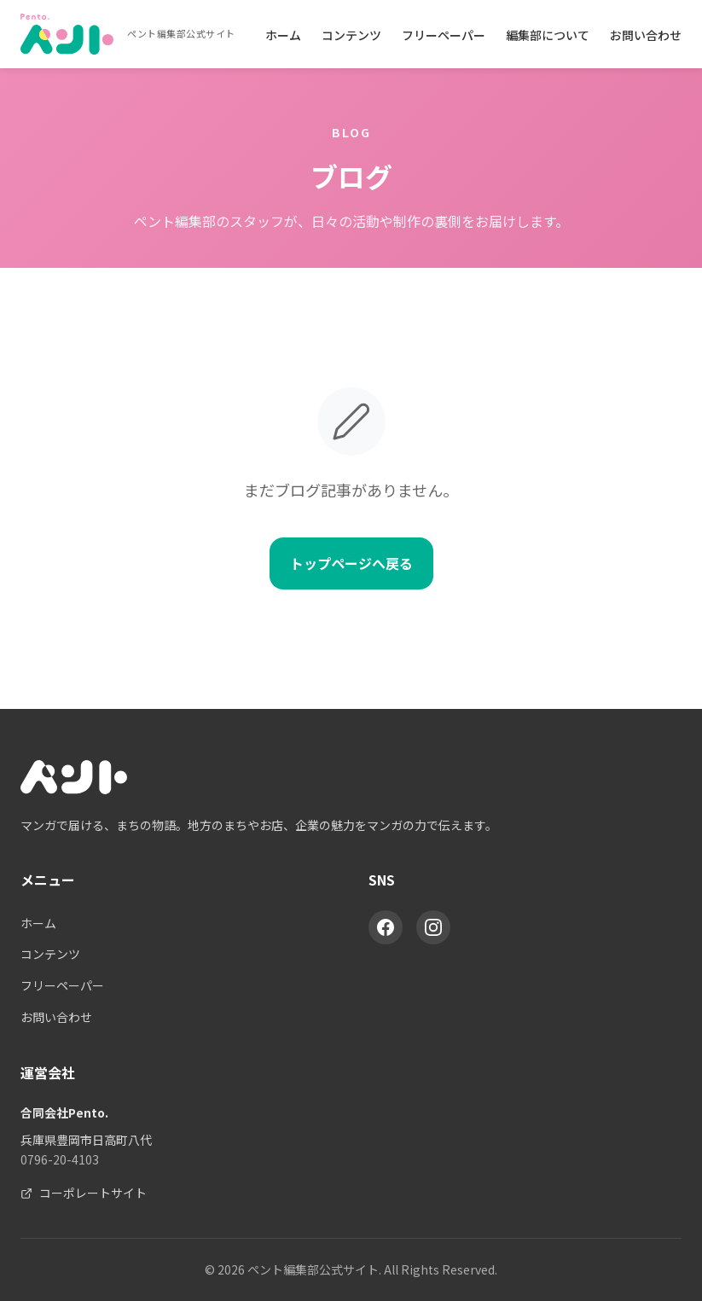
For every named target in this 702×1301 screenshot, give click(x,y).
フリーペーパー (443, 35)
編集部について (547, 35)
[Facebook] (385, 927)
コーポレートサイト (83, 1192)
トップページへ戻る (351, 563)
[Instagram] (433, 927)
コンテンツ (351, 35)
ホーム (283, 35)
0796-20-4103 (59, 1159)
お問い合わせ (646, 35)
